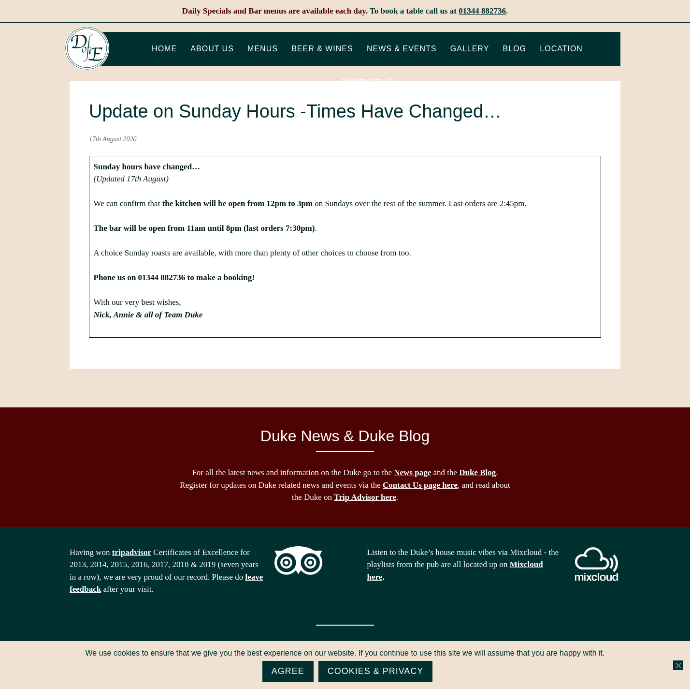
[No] (678, 665)
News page (412, 472)
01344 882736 (482, 10)
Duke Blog (477, 472)
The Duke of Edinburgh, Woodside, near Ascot (87, 48)
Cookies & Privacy (376, 671)
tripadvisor (131, 552)
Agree (288, 671)
